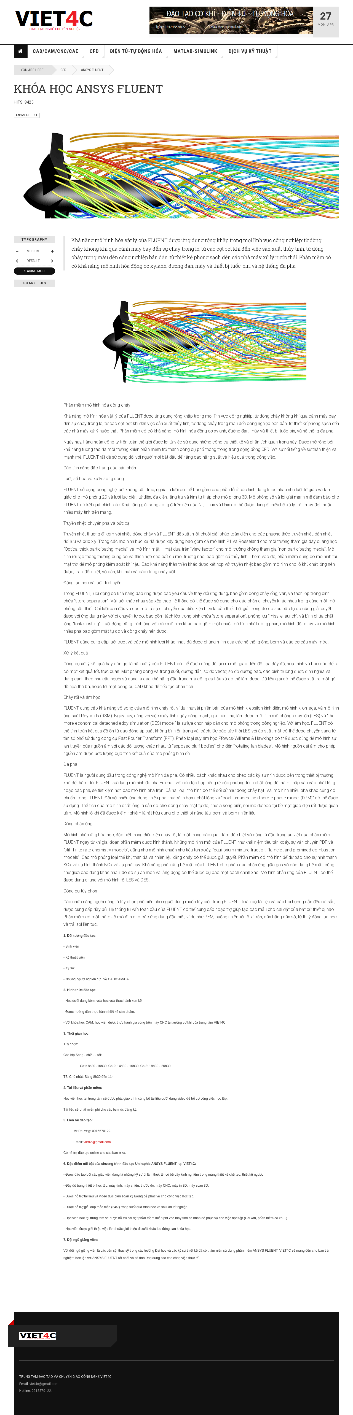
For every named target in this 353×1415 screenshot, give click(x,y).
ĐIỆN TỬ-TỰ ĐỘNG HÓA (139, 53)
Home (20, 51)
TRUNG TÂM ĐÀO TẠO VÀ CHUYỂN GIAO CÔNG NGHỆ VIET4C (65, 1377)
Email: (24, 1384)
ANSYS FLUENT (92, 70)
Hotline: (25, 1391)
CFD (97, 53)
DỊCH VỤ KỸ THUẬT (253, 53)
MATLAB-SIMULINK (198, 53)
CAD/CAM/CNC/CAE (58, 53)
